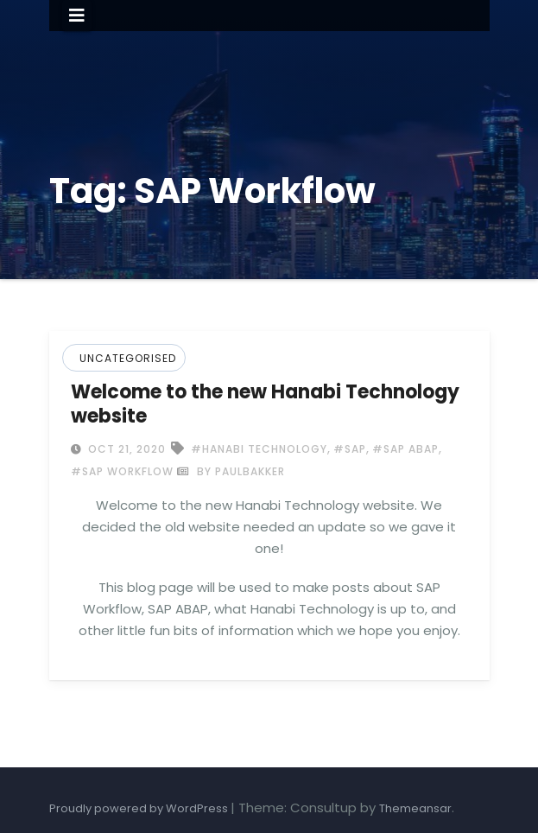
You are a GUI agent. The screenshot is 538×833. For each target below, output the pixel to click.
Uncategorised (127, 358)
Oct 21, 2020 (125, 449)
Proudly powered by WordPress (140, 808)
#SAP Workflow (122, 471)
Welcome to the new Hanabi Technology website (265, 403)
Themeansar (415, 808)
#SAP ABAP (405, 449)
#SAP (349, 449)
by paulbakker (231, 471)
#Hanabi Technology (259, 449)
